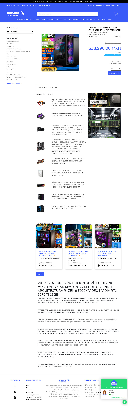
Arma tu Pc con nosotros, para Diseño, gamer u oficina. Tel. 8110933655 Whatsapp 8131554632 (64, 2)
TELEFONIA (10, 64)
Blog (27, 388)
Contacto (29, 390)
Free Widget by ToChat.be (118, 397)
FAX (8, 67)
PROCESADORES (11, 41)
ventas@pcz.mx (13, 6)
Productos (29, 392)
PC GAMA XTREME (39, 20)
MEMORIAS (10, 56)
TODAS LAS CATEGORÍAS (14, 83)
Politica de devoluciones (34, 400)
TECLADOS (10, 69)
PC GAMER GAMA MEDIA (72, 20)
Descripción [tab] (54, 87)
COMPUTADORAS (12, 80)
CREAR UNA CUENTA (114, 6)
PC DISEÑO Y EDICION (24, 20)
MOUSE (9, 46)
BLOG (109, 20)
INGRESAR (100, 6)
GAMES (9, 61)
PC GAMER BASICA (89, 20)
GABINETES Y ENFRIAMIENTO (15, 77)
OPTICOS (9, 44)
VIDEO (8, 72)
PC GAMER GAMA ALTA (54, 20)
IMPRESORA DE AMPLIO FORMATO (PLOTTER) (20, 51)
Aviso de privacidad (44, 6)
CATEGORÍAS (101, 20)
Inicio (28, 385)
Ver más (40, 274)
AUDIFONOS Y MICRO (13, 59)
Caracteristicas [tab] (42, 87)
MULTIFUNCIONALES (13, 49)
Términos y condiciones (28, 6)
